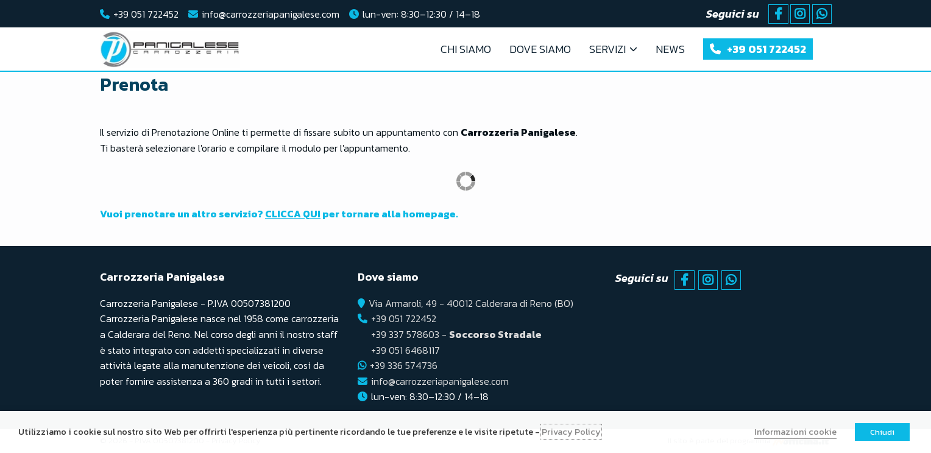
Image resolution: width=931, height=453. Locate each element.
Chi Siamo (466, 49)
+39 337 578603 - (456, 334)
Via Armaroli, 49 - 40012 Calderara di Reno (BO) (471, 303)
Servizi (607, 49)
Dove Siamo (540, 49)
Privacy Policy (571, 431)
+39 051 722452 (146, 14)
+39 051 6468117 (405, 350)
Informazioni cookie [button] (795, 431)
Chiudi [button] (882, 432)
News (670, 49)
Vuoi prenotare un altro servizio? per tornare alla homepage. (279, 213)
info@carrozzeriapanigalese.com (270, 14)
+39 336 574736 (403, 365)
